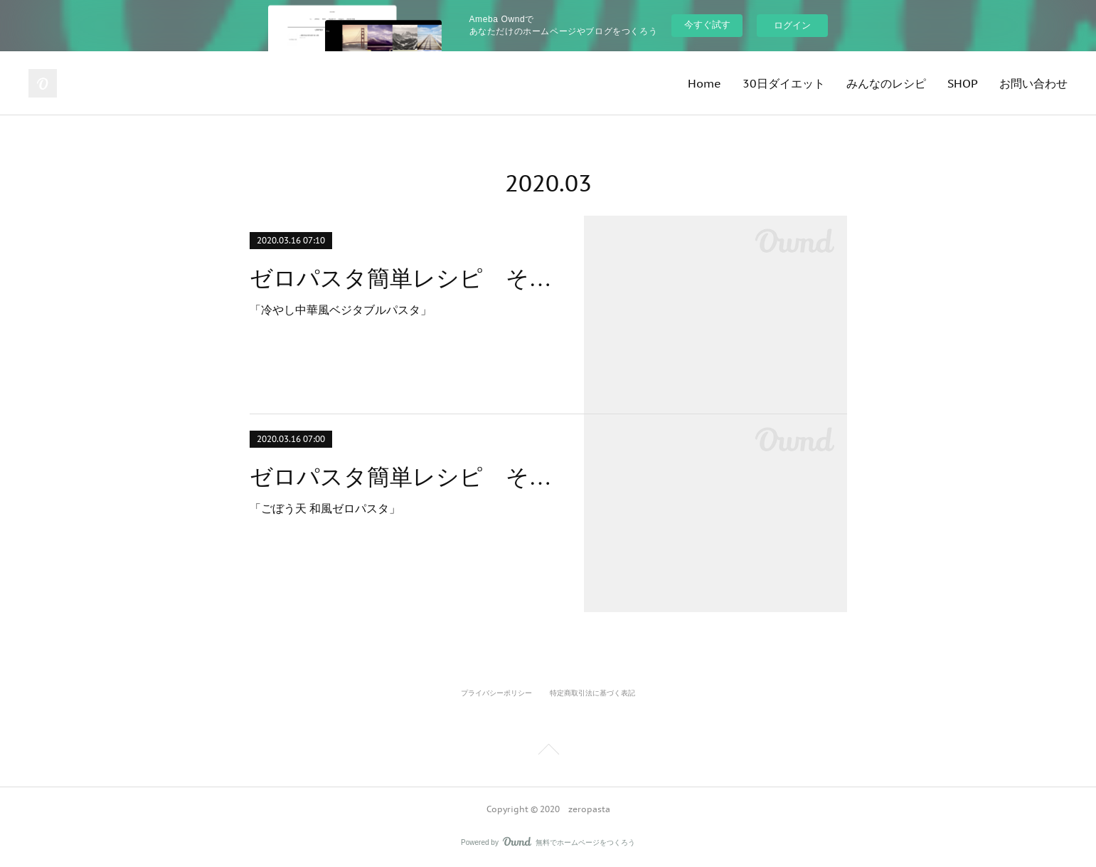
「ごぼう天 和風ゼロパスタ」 (325, 509)
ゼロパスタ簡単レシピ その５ (404, 477)
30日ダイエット (784, 83)
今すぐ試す (707, 24)
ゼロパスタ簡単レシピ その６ (404, 278)
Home (704, 83)
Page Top (548, 752)
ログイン (792, 25)
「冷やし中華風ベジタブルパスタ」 (341, 310)
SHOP (962, 83)
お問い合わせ (1033, 83)
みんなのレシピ (886, 83)
